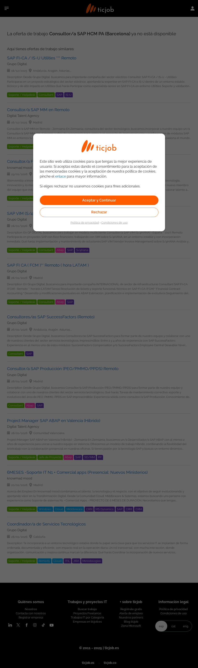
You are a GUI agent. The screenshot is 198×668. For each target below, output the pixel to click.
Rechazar (99, 212)
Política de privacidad (85, 222)
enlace (60, 176)
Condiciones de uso (114, 222)
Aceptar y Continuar (99, 200)
